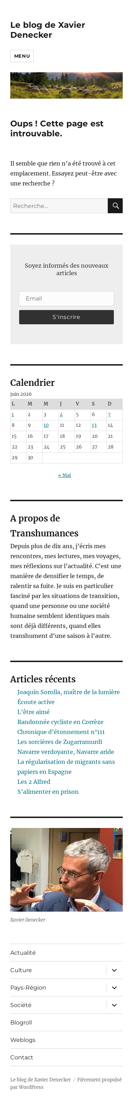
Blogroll (21, 1022)
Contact (21, 1057)
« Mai (64, 475)
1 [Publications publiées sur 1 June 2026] (13, 414)
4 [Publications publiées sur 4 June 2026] (61, 414)
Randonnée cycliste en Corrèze (60, 721)
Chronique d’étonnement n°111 (61, 731)
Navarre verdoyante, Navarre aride (65, 751)
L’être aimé (33, 711)
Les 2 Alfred (33, 781)
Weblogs (22, 1040)
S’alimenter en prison (48, 791)
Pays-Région (28, 987)
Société (21, 1005)
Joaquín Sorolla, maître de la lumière (68, 692)
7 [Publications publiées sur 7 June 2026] (109, 414)
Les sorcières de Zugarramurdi (59, 741)
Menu (22, 56)
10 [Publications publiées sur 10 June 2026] (46, 425)
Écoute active (36, 702)
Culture (21, 970)
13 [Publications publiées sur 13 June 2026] (94, 425)
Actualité (23, 952)
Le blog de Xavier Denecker (47, 30)
